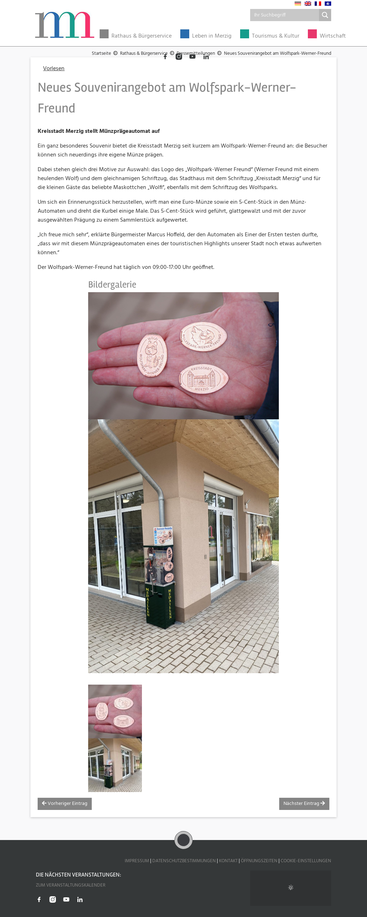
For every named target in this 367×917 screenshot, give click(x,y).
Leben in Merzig (212, 36)
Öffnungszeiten (259, 861)
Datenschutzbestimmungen (184, 861)
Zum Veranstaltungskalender (70, 885)
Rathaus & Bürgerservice (141, 36)
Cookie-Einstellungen (306, 861)
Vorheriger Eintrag (64, 804)
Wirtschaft (333, 36)
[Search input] (285, 15)
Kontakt (228, 861)
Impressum (137, 861)
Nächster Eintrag (304, 804)
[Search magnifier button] (325, 15)
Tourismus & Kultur (275, 36)
